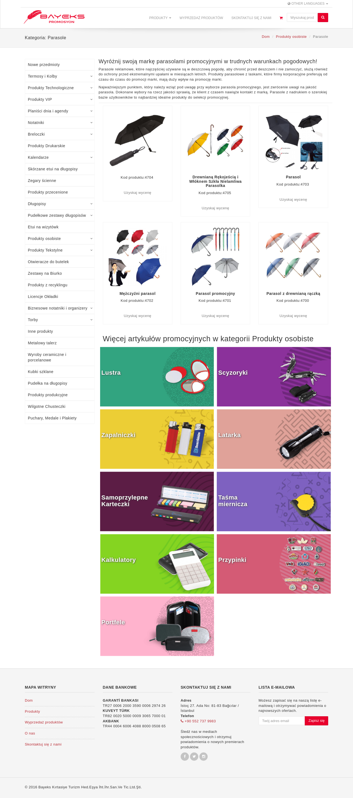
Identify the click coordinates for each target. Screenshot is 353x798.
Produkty (160, 18)
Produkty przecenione (48, 192)
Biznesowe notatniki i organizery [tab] (60, 308)
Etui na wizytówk (43, 227)
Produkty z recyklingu (48, 285)
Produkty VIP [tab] (60, 99)
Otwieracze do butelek (48, 262)
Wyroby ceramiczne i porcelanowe (47, 357)
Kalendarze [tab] (60, 157)
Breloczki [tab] (60, 134)
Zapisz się (316, 720)
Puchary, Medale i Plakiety (52, 418)
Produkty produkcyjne (48, 395)
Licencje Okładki (43, 296)
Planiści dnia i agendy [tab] (60, 111)
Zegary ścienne (42, 180)
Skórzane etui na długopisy (53, 169)
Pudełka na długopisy (47, 383)
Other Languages (308, 4)
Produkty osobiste (291, 37)
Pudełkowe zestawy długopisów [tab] (60, 215)
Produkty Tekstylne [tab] (60, 250)
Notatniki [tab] (60, 122)
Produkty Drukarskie (46, 146)
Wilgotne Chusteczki (46, 406)
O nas (30, 733)
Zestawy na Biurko (45, 273)
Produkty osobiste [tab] (60, 238)
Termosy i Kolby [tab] (60, 76)
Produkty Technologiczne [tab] (60, 88)
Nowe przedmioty (44, 64)
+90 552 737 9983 (198, 721)
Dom (266, 37)
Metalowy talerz (42, 343)
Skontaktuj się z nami (251, 18)
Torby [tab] (60, 320)
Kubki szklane (41, 371)
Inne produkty (40, 331)
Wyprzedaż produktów (201, 18)
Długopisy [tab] (60, 204)
